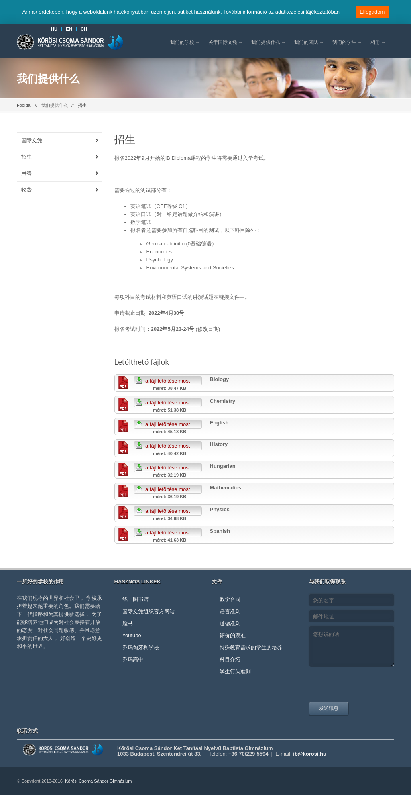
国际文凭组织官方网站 (148, 611)
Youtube (131, 635)
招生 (26, 157)
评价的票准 (233, 635)
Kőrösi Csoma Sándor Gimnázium (98, 781)
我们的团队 (306, 42)
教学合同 (230, 599)
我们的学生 (344, 42)
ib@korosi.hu (309, 754)
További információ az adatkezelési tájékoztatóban (281, 12)
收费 (26, 190)
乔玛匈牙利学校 (140, 647)
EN (69, 28)
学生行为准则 (235, 672)
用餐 (26, 173)
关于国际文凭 (222, 42)
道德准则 (230, 623)
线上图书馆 (135, 599)
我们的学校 (182, 42)
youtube (366, 781)
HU (54, 28)
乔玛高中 (132, 659)
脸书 (127, 623)
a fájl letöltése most (162, 381)
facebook (384, 781)
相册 (375, 42)
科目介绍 (230, 659)
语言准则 (230, 611)
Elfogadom (372, 12)
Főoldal (24, 105)
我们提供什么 (265, 42)
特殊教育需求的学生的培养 (251, 647)
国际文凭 (31, 140)
